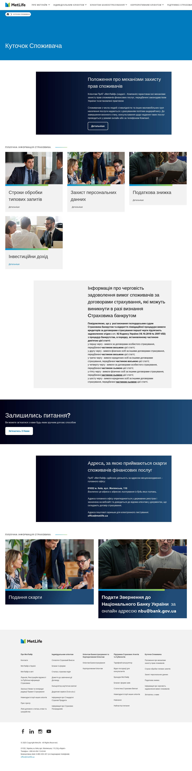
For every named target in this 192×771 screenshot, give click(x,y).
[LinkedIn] (31, 731)
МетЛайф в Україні (28, 666)
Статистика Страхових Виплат (126, 689)
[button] (41, 5)
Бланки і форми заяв (122, 683)
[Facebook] (23, 731)
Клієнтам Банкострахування (94, 663)
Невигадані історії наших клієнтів (34, 697)
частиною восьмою (113, 354)
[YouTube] (49, 731)
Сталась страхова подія (61, 672)
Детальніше (14, 264)
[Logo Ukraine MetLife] (31, 642)
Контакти (24, 660)
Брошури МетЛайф (121, 677)
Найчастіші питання (121, 706)
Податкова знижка (152, 680)
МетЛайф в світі (27, 672)
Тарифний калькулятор (123, 663)
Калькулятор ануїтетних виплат (64, 686)
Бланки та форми (59, 666)
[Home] (7, 14)
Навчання (118, 700)
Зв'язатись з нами (152, 695)
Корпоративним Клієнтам (93, 669)
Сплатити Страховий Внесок (63, 660)
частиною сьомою (112, 374)
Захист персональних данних (156, 675)
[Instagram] (40, 731)
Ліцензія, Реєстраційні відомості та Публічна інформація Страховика (33, 680)
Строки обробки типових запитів (158, 669)
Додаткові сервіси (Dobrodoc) (63, 692)
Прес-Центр (25, 703)
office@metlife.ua (28, 757)
